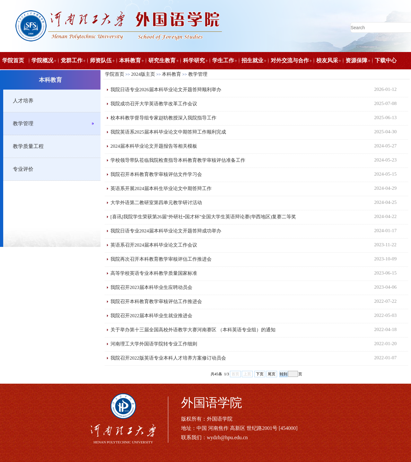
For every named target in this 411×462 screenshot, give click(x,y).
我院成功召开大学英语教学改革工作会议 (153, 103)
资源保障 (356, 60)
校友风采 (327, 60)
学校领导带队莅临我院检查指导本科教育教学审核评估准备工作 (177, 160)
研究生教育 (162, 60)
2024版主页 (143, 74)
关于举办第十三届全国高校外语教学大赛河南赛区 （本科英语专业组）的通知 (192, 329)
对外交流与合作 (290, 60)
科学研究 (194, 60)
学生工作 (223, 60)
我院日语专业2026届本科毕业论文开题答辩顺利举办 (165, 89)
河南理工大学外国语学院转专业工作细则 (153, 343)
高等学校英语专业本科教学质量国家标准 (153, 273)
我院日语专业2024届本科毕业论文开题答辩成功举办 (165, 230)
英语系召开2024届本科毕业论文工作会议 (153, 245)
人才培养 (23, 100)
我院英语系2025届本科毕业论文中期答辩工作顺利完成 (168, 132)
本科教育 (130, 60)
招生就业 (252, 60)
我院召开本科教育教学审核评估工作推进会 (156, 301)
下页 (260, 374)
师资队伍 (101, 60)
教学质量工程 (28, 146)
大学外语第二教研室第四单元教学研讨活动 (156, 202)
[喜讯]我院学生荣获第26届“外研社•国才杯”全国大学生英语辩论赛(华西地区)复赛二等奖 (203, 216)
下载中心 (386, 60)
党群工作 (72, 60)
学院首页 (13, 60)
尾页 (271, 374)
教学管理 (23, 123)
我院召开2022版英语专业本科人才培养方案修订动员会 (168, 358)
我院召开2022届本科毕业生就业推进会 (151, 315)
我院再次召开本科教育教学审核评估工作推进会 (161, 259)
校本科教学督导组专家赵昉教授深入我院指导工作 (163, 117)
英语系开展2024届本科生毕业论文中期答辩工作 (161, 188)
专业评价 (23, 169)
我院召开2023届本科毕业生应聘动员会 (151, 287)
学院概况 (42, 60)
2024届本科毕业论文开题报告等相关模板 (153, 146)
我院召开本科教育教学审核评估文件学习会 (156, 174)
